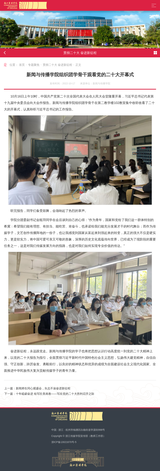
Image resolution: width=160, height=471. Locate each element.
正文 (78, 64)
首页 (22, 64)
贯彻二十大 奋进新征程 (57, 64)
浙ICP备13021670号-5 (63, 442)
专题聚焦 (34, 64)
